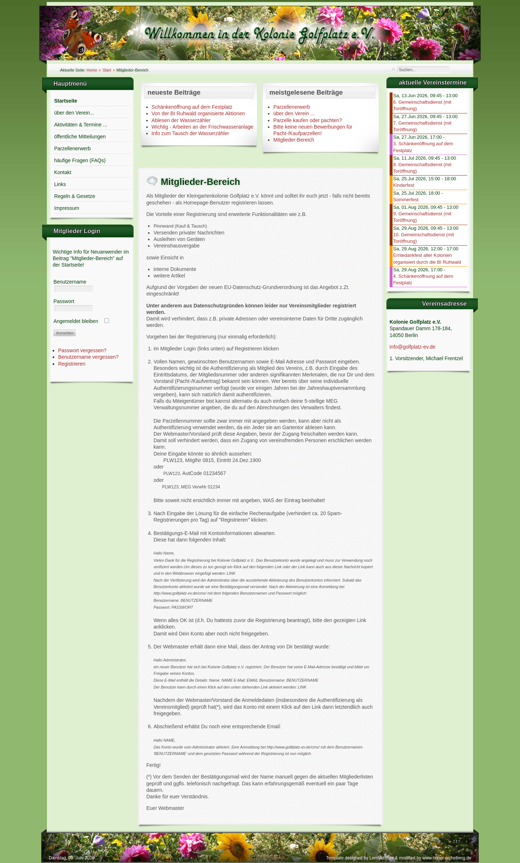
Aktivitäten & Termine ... (80, 125)
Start (107, 70)
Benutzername (69, 282)
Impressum (66, 208)
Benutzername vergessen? (88, 357)
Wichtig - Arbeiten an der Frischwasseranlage (203, 127)
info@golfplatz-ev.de (413, 347)
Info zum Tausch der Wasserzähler (190, 133)
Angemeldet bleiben (75, 321)
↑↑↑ (456, 841)
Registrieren (71, 364)
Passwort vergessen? (82, 350)
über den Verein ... (294, 113)
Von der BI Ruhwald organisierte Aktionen (198, 113)
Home (92, 70)
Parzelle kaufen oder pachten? (307, 120)
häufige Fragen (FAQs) (79, 160)
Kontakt (62, 172)
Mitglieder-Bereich (293, 140)
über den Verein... (74, 113)
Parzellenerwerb (72, 148)
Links (60, 184)
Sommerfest (406, 199)
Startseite (65, 101)
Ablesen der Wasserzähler (181, 120)
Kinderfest (404, 185)
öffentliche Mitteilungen (80, 136)
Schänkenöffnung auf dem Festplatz (192, 107)
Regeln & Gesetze (74, 196)
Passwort (63, 301)
